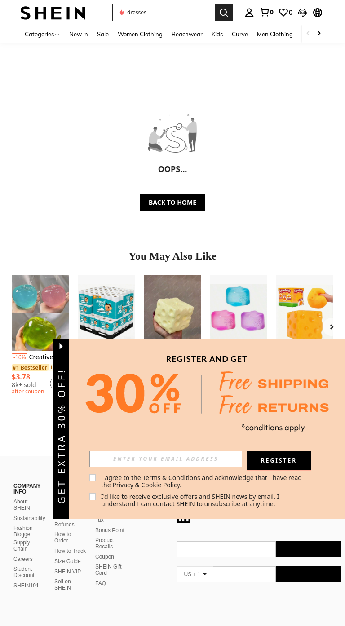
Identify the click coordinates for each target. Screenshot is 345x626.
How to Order (62, 526)
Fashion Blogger (23, 520)
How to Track (70, 540)
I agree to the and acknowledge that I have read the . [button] (202, 481)
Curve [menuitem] (240, 34)
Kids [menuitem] (217, 34)
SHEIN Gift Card (108, 559)
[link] (266, 12)
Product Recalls (104, 532)
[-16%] (19, 357)
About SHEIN (21, 494)
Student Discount (24, 561)
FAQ (100, 572)
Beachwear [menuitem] (187, 34)
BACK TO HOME (172, 202)
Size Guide (67, 550)
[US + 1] (195, 563)
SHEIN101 (26, 575)
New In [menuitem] (78, 34)
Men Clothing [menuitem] (275, 34)
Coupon (104, 546)
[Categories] (42, 34)
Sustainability (29, 507)
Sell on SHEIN (62, 574)
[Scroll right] (319, 34)
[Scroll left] (308, 34)
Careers (23, 548)
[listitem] (40, 336)
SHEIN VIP (67, 561)
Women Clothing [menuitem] (140, 34)
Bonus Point (109, 519)
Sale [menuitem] (103, 34)
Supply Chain (21, 535)
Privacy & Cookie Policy (146, 485)
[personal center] (249, 12)
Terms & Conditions (171, 477)
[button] (163, 12)
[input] (165, 459)
